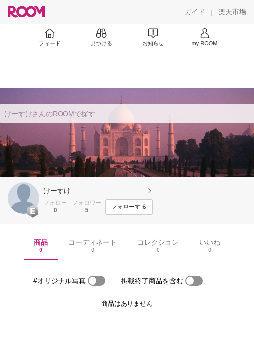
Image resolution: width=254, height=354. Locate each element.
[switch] (96, 281)
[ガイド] (195, 11)
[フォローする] (129, 207)
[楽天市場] (232, 11)
